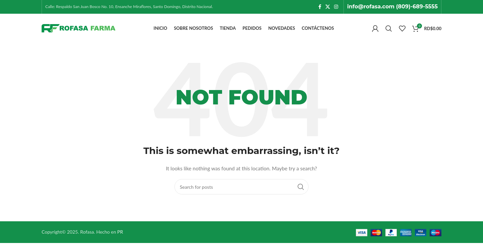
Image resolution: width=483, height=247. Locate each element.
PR (120, 236)
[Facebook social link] (319, 7)
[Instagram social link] (336, 7)
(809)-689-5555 (417, 7)
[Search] (388, 30)
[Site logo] (78, 30)
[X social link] (327, 7)
